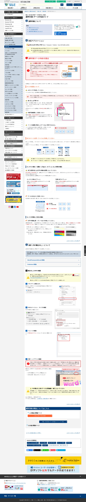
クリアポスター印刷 (9, 48)
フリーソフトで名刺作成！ (11, 163)
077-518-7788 (25, 2)
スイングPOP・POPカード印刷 (12, 74)
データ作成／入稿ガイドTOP (11, 12)
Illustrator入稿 (8, 20)
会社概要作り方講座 (9, 170)
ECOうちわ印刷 (8, 91)
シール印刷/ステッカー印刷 (11, 93)
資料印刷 (56, 25)
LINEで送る (45, 450)
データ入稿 (75, 7)
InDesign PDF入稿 (9, 26)
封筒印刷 (68, 442)
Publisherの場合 (32, 264)
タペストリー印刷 (9, 81)
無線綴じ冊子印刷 (9, 40)
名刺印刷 (44, 445)
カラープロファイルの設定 (11, 150)
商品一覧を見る (57, 445)
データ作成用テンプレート (11, 157)
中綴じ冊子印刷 (51, 442)
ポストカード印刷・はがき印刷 (33, 445)
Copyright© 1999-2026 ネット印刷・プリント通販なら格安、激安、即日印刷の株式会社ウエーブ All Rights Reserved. (43, 500)
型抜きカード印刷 (9, 56)
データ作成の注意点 (33, 29)
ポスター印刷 (43, 442)
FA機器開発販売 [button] (77, 1)
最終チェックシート (9, 126)
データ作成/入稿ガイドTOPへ (34, 432)
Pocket (53, 450)
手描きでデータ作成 (9, 166)
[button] (10, 8)
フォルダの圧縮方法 (9, 124)
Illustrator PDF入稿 (9, 22)
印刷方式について (9, 148)
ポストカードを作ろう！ (10, 161)
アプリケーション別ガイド (11, 17)
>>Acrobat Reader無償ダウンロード (38, 277)
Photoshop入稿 (8, 24)
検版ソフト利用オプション (11, 143)
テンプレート (62, 7)
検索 (62, 4)
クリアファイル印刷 (9, 70)
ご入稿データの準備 (9, 122)
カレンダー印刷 (61, 442)
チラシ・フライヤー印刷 (32, 442)
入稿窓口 (7, 128)
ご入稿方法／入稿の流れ (42, 398)
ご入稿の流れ (8, 120)
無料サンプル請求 (60, 1)
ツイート (38, 450)
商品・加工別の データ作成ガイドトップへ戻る (53, 421)
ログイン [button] (69, 4)
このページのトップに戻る (73, 240)
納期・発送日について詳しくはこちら (47, 484)
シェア (30, 450)
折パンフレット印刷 (9, 42)
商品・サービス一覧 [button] (10, 496)
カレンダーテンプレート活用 (11, 168)
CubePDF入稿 (8, 28)
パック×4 (7, 50)
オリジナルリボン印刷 (10, 108)
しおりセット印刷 (9, 104)
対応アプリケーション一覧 (11, 136)
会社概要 (69, 1)
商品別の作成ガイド (9, 36)
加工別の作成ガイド (9, 114)
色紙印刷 (7, 99)
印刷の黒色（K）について (11, 152)
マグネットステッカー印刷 (11, 95)
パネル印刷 (7, 72)
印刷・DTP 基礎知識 (9, 145)
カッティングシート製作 (10, 87)
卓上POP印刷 (8, 76)
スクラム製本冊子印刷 (10, 44)
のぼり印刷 (7, 78)
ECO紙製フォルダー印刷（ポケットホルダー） (13, 67)
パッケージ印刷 (8, 60)
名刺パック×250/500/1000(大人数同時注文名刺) (11, 53)
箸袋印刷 (7, 112)
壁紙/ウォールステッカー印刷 (12, 85)
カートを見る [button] (77, 4)
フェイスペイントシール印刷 (11, 97)
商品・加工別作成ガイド (10, 33)
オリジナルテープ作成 (10, 106)
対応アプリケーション (34, 27)
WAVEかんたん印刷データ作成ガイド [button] (15, 476)
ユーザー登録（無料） (49, 1)
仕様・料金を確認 (39, 415)
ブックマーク (62, 450)
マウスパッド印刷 (9, 101)
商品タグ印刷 (8, 58)
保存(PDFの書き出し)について (36, 31)
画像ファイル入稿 (9, 30)
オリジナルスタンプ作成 (10, 110)
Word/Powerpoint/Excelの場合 (36, 260)
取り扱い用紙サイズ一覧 (10, 138)
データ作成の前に (9, 14)
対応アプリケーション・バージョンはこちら (15, 483)
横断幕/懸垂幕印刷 (9, 83)
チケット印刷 (8, 62)
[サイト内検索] (40, 4)
